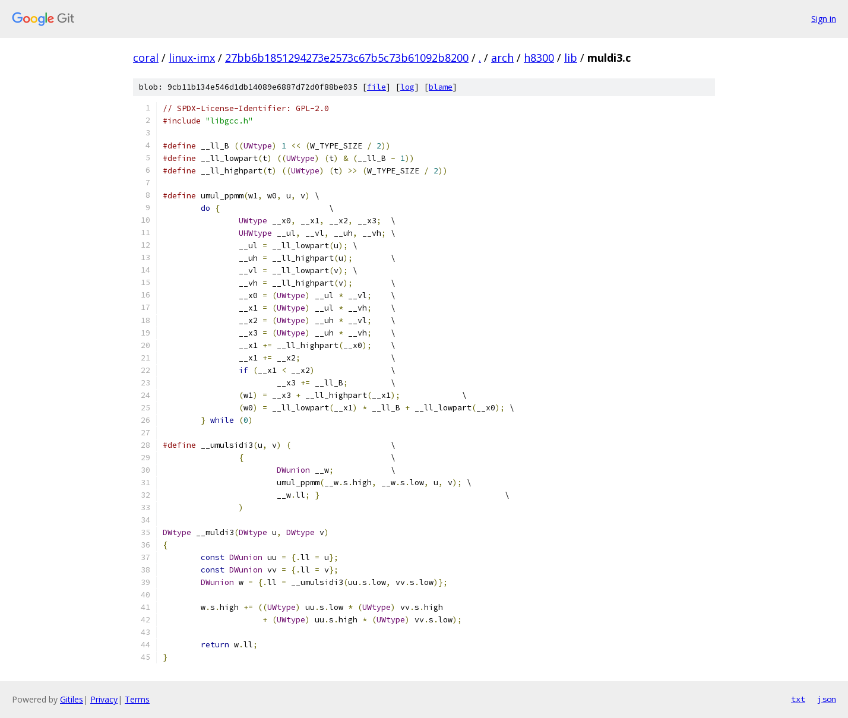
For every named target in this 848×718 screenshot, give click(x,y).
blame (441, 87)
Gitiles (71, 699)
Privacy (104, 699)
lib (570, 57)
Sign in (823, 18)
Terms (137, 699)
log (407, 87)
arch (502, 57)
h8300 (539, 57)
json (826, 699)
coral (146, 57)
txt (798, 699)
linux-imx (192, 57)
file (376, 87)
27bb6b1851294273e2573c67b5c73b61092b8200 (347, 57)
